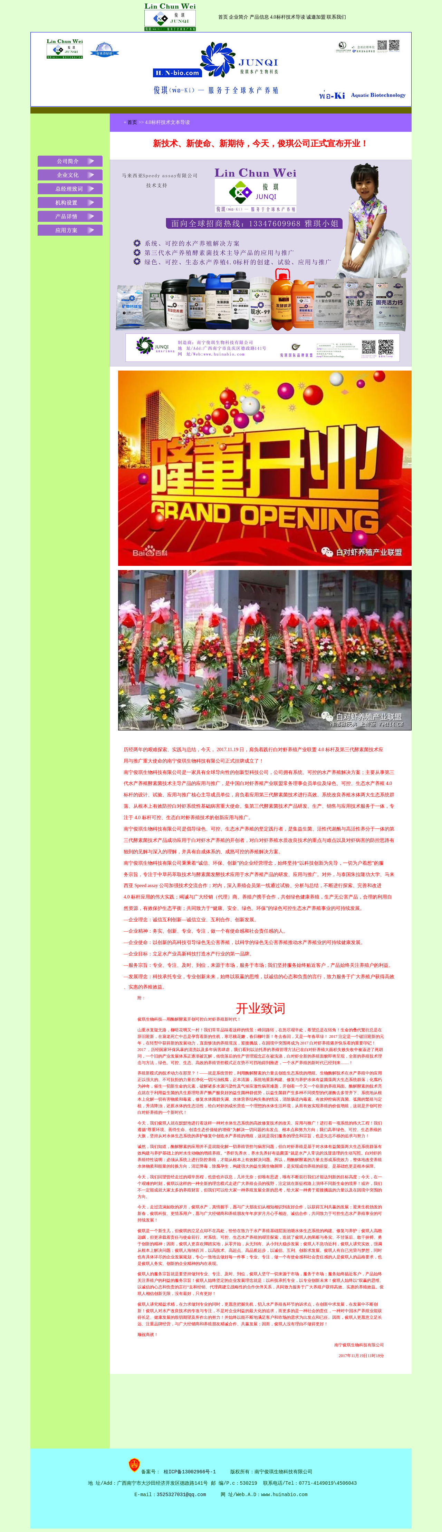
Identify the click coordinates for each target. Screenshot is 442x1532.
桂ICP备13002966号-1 (191, 1471)
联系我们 (336, 17)
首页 (223, 17)
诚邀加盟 (316, 17)
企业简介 (238, 17)
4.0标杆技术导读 (287, 17)
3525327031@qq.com (181, 1494)
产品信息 (260, 17)
